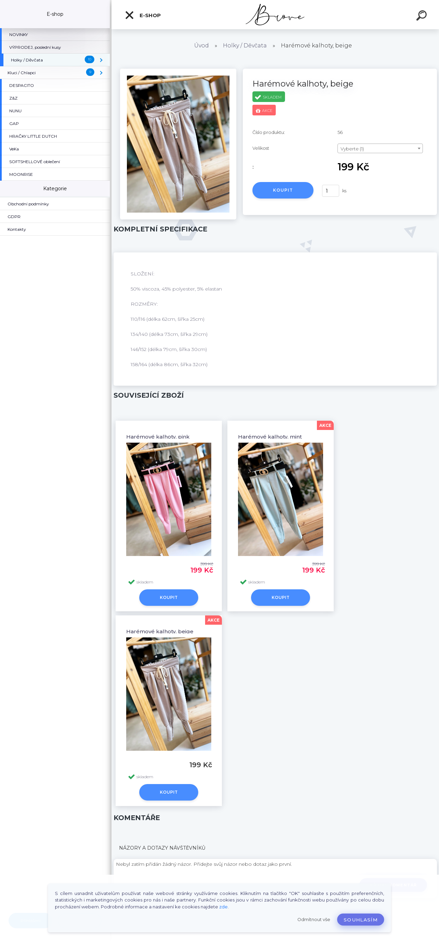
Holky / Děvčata (245, 45)
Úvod (201, 45)
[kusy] (330, 191)
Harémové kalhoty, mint (270, 437)
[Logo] (275, 14)
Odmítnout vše (313, 919)
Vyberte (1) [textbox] (352, 148)
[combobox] (380, 148)
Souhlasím (361, 919)
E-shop (142, 15)
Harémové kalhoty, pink (158, 437)
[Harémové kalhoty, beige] (178, 71)
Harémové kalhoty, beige (159, 631)
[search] (422, 16)
